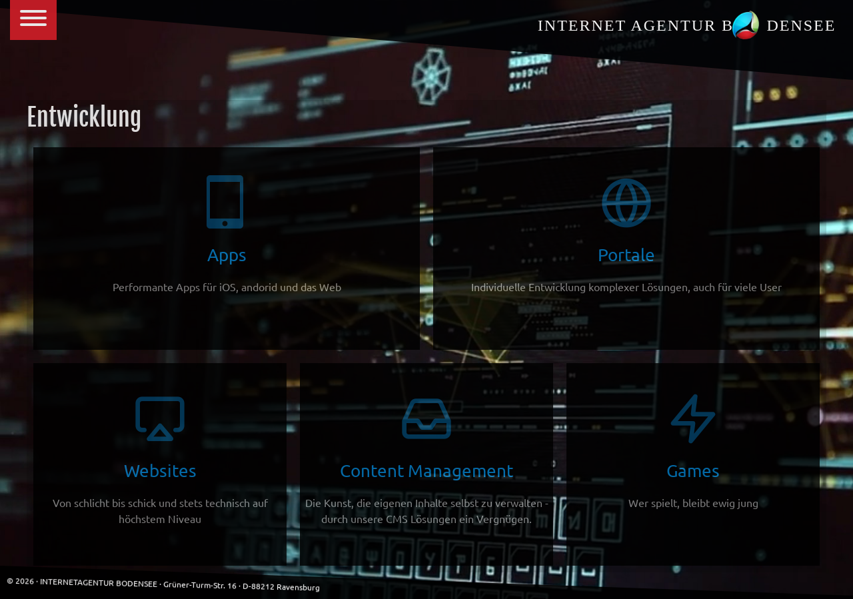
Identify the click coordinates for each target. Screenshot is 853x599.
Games (693, 450)
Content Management (426, 458)
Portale (626, 235)
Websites (160, 458)
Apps (227, 235)
